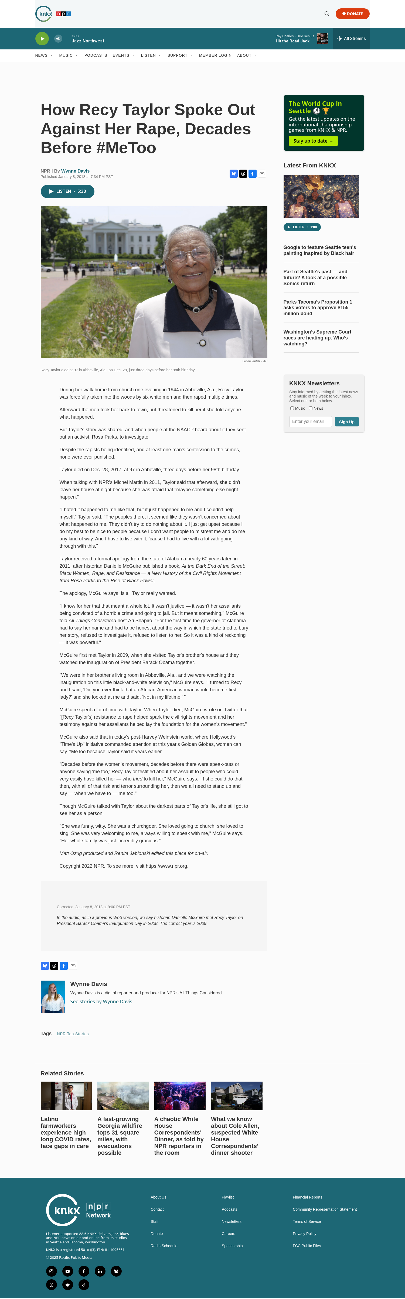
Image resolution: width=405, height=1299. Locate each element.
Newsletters (231, 1222)
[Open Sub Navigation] (52, 56)
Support (178, 56)
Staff (155, 1222)
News (41, 56)
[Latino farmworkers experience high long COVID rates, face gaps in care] (66, 1096)
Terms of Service (307, 1222)
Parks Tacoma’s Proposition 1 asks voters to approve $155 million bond (318, 308)
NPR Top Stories (73, 1034)
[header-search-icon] (327, 14)
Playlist (228, 1198)
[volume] (58, 39)
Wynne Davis (75, 171)
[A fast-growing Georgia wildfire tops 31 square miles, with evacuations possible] (123, 1096)
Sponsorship (232, 1246)
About (244, 56)
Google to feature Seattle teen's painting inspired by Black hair (320, 251)
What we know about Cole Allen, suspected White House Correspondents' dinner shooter (235, 1136)
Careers (228, 1234)
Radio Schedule (164, 1246)
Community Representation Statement (325, 1210)
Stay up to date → (313, 141)
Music (66, 56)
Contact (157, 1210)
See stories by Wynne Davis (101, 1002)
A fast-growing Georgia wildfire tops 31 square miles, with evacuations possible (119, 1136)
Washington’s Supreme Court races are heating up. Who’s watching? (318, 338)
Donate (355, 14)
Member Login (215, 56)
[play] (42, 39)
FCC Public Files (307, 1246)
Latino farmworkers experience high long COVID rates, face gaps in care (66, 1133)
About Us (158, 1198)
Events (121, 56)
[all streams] (351, 39)
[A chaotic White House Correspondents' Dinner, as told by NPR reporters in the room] (180, 1096)
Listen (148, 56)
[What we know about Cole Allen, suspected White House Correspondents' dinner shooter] (237, 1096)
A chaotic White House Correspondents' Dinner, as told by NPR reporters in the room (179, 1136)
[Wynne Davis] (53, 997)
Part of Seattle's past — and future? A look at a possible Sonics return (316, 278)
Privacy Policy (304, 1234)
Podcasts (95, 56)
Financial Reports (307, 1198)
